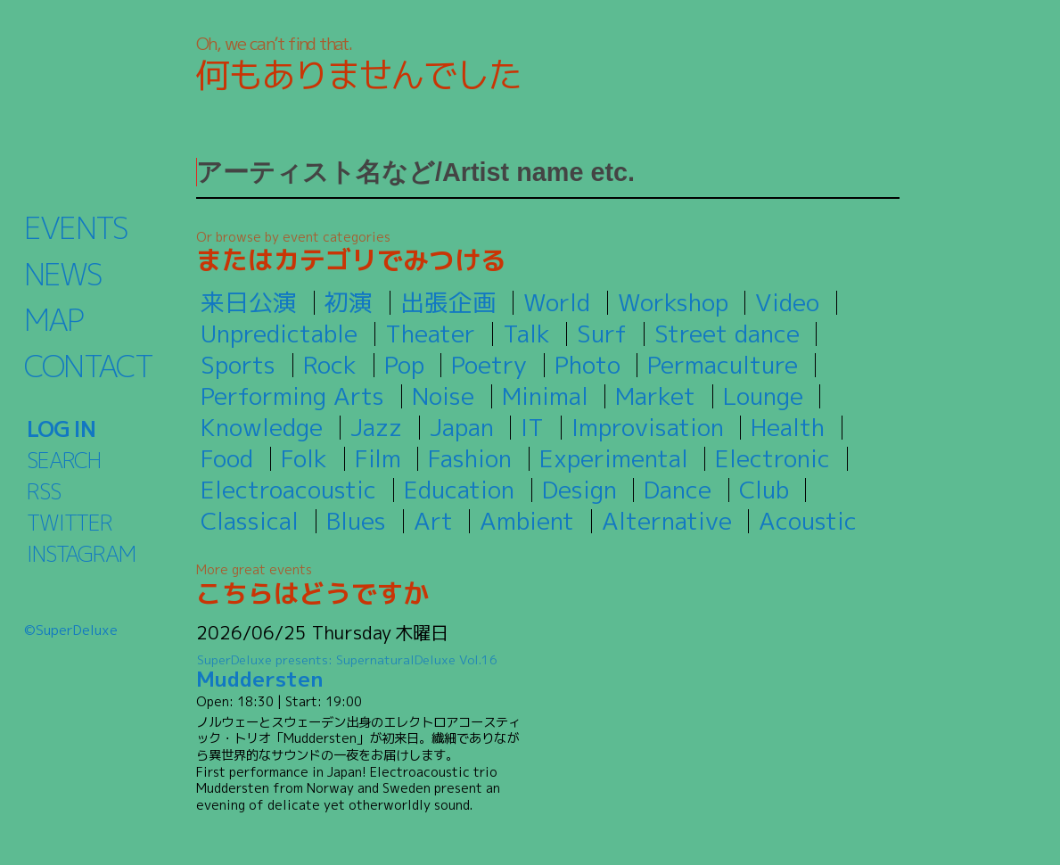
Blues (356, 521)
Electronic (772, 458)
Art (433, 521)
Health (788, 427)
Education (459, 490)
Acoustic (808, 521)
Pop (404, 365)
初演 (349, 302)
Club (764, 490)
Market (655, 396)
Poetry (489, 365)
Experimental (613, 458)
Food (227, 458)
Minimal (545, 396)
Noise (443, 396)
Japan (462, 427)
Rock (330, 365)
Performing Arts (292, 396)
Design (579, 490)
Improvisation (647, 427)
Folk (304, 458)
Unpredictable (279, 333)
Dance (677, 490)
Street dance (727, 333)
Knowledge (262, 427)
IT (532, 427)
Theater (430, 333)
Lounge (763, 396)
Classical (250, 521)
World (556, 302)
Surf (602, 333)
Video (787, 302)
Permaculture (722, 365)
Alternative (667, 521)
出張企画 (448, 302)
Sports (238, 365)
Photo (587, 365)
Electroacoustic (288, 490)
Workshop (673, 302)
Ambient (527, 521)
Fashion (470, 458)
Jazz (376, 427)
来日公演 (249, 302)
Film (378, 458)
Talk (526, 333)
